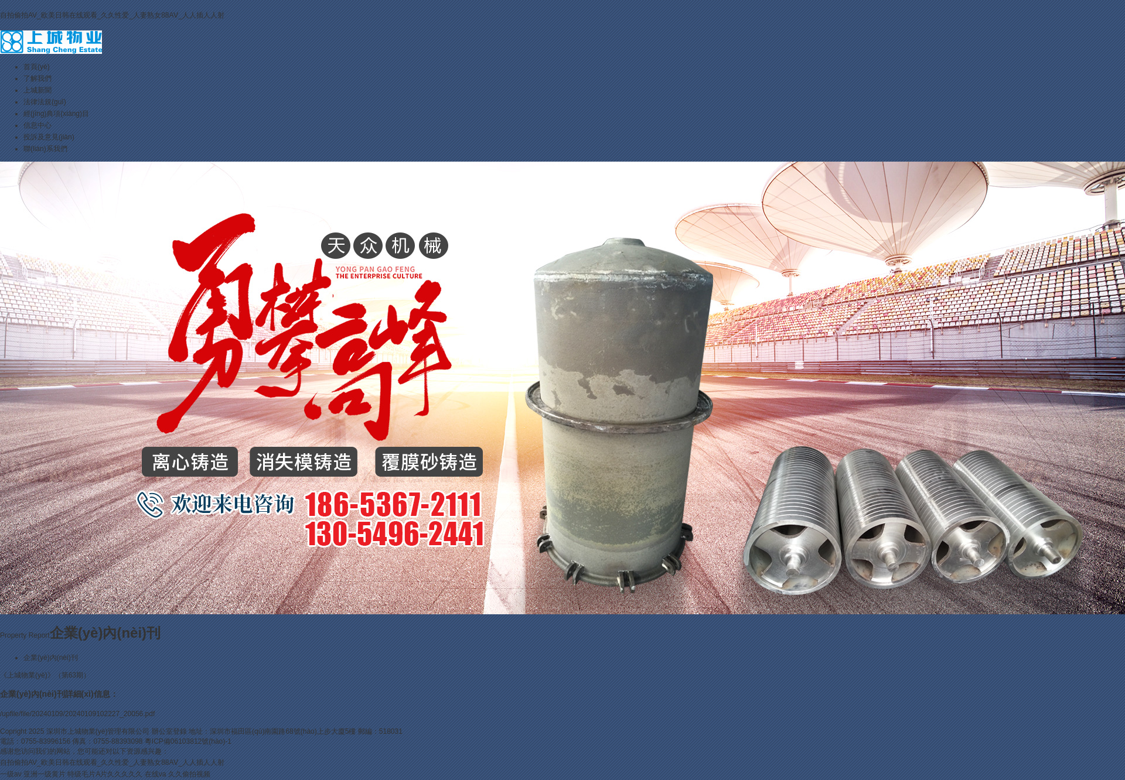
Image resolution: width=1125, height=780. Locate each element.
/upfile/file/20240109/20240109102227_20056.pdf (77, 714)
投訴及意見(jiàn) (48, 137)
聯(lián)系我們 (45, 149)
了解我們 (37, 78)
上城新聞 (37, 90)
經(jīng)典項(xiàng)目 (56, 114)
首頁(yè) (36, 67)
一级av (11, 774)
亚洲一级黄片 (44, 774)
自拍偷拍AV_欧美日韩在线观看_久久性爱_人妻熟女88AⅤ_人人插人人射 (112, 15)
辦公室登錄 (169, 731)
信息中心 (37, 125)
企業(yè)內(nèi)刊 (50, 658)
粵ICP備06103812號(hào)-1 (188, 741)
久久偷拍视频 (189, 774)
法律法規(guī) (44, 102)
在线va (155, 774)
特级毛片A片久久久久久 (104, 774)
